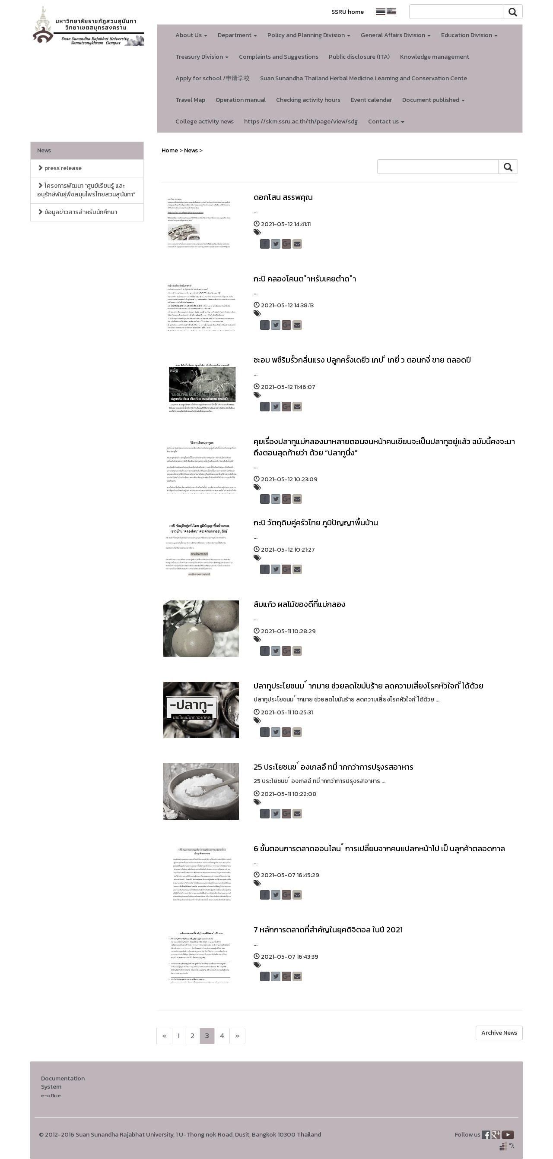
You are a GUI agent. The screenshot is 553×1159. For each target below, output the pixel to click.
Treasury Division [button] (202, 56)
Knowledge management (434, 56)
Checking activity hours (308, 99)
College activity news (204, 121)
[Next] (164, 1036)
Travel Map (190, 99)
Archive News (499, 1032)
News (44, 150)
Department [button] (237, 35)
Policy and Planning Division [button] (308, 35)
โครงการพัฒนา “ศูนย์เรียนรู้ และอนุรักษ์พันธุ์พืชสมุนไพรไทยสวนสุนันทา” (86, 190)
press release (59, 168)
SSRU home (347, 11)
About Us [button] (191, 35)
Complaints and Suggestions (278, 56)
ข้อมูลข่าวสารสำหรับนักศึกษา (77, 212)
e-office (51, 1095)
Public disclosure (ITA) (359, 56)
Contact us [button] (386, 121)
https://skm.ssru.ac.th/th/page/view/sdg (301, 121)
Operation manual (241, 99)
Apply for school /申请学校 (212, 78)
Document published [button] (433, 99)
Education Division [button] (469, 35)
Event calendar (371, 99)
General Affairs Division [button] (396, 35)
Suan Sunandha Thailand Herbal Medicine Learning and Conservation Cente (363, 78)
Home (170, 150)
